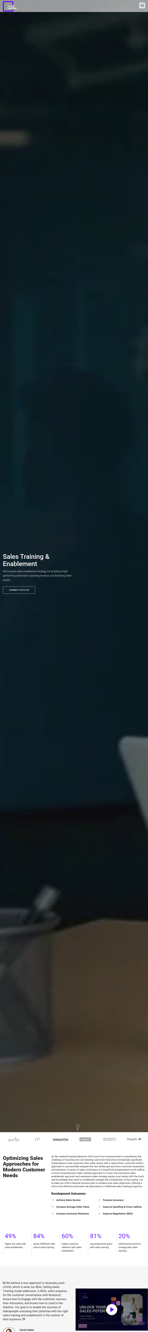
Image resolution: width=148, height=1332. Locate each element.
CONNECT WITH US (19, 590)
